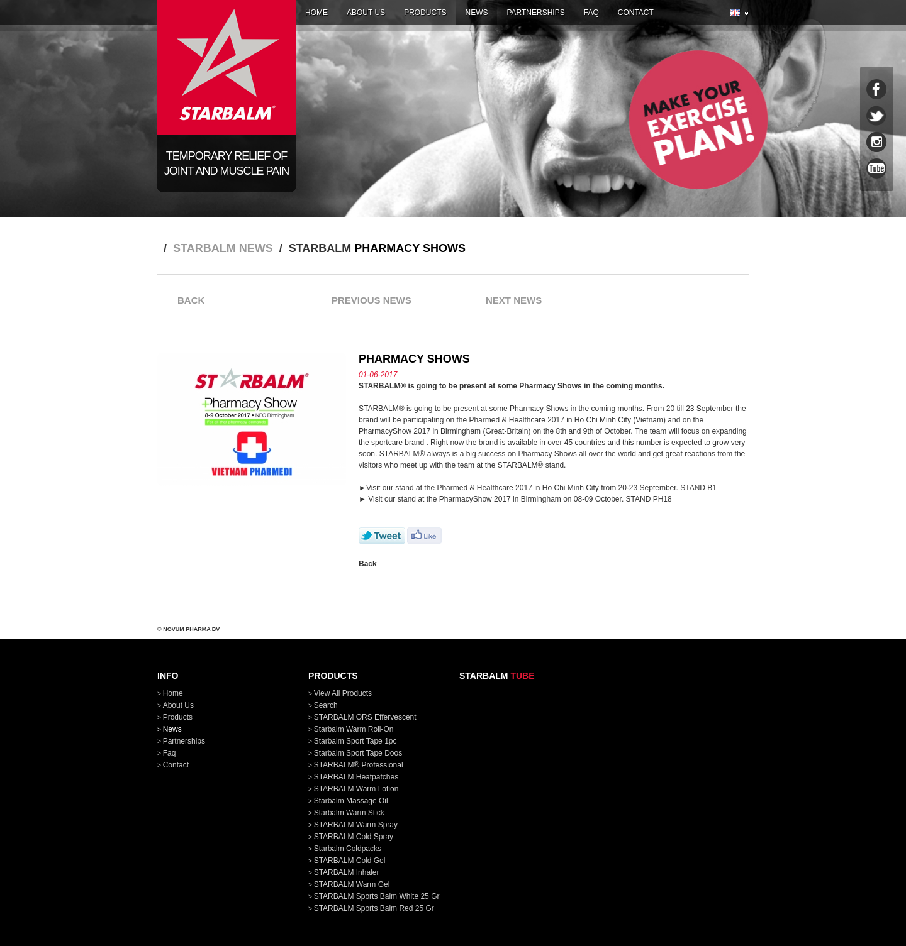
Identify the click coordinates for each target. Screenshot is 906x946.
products (425, 12)
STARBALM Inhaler (346, 872)
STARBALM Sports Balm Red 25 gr (374, 908)
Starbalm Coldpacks (347, 848)
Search (326, 705)
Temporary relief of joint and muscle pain (226, 163)
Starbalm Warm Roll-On (354, 729)
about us (366, 12)
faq (591, 12)
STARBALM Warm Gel (352, 884)
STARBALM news (223, 248)
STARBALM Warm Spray (356, 824)
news (476, 12)
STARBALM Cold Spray (354, 836)
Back (368, 563)
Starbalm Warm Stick (349, 812)
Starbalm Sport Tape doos (358, 753)
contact (636, 12)
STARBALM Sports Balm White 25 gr (377, 896)
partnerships (535, 12)
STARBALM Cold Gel (350, 860)
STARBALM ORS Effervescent (365, 717)
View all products (343, 693)
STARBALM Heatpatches (356, 777)
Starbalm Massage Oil (351, 800)
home (316, 12)
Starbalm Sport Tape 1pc (355, 741)
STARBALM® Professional (358, 765)
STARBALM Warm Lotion (356, 788)
